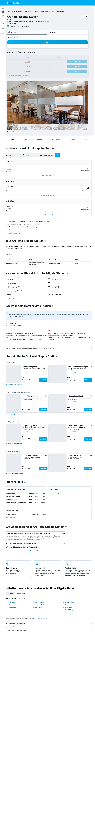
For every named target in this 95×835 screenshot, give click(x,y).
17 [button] (18, 62)
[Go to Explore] (3, 23)
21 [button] (36, 62)
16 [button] (44, 57)
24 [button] (18, 66)
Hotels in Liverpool (42, 762)
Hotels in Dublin (41, 767)
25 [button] (23, 66)
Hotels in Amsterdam (71, 762)
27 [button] (31, 66)
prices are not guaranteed (48, 778)
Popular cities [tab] (15, 753)
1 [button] (40, 49)
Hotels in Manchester (16, 767)
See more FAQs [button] (38, 710)
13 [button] (31, 57)
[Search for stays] (3, 12)
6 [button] (31, 53)
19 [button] (27, 62)
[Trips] (3, 28)
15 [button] (40, 57)
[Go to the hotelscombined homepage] (13, 3)
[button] (3, 3)
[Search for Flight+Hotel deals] (3, 19)
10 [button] (18, 57)
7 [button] (35, 53)
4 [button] (22, 53)
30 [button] (44, 66)
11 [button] (23, 57)
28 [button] (36, 66)
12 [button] (27, 57)
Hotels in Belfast (14, 764)
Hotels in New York (42, 764)
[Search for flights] (3, 8)
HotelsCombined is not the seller (51, 783)
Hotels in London (69, 767)
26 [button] (27, 66)
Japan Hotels (21, 11)
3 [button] (18, 53)
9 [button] (44, 53)
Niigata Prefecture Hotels (36, 11)
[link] (20, 415)
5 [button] (27, 53)
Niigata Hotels (50, 11)
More (11, 244)
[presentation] (31, 132)
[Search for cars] (3, 16)
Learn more (52, 216)
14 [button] (36, 57)
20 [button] (31, 62)
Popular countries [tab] (28, 753)
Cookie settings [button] (14, 224)
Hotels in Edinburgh (70, 769)
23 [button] (44, 62)
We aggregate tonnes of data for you (51, 786)
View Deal (49, 374)
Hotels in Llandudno (70, 764)
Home (14, 11)
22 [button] (40, 62)
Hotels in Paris (41, 769)
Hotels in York (14, 769)
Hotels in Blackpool (15, 762)
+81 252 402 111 (18, 24)
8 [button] (40, 53)
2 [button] (44, 49)
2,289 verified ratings (29, 26)
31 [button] (18, 70)
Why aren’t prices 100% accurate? (51, 790)
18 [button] (23, 62)
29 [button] (40, 66)
